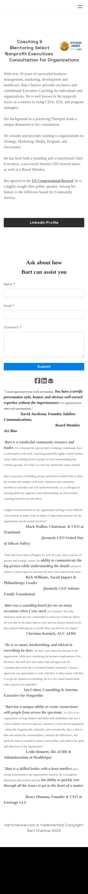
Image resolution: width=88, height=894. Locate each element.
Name (8, 284)
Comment (11, 327)
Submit (44, 366)
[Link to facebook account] (37, 380)
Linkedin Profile (44, 222)
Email (7, 306)
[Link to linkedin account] (44, 380)
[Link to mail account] (51, 380)
